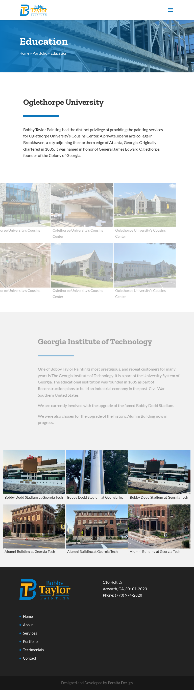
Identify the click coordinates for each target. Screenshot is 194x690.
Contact (29, 658)
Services (30, 633)
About (28, 624)
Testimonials (33, 649)
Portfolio (40, 53)
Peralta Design (120, 682)
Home (24, 53)
